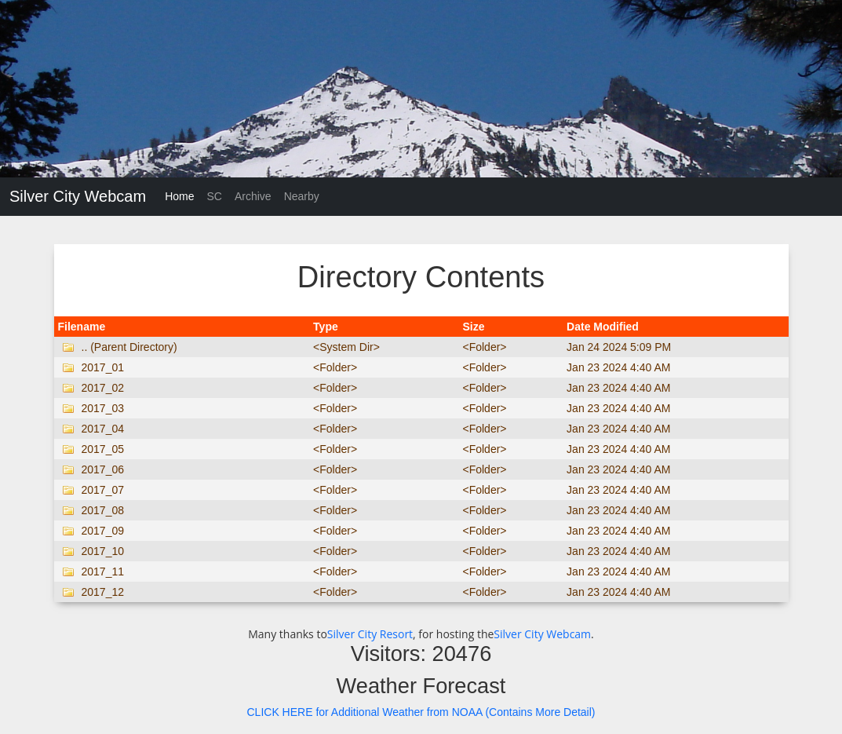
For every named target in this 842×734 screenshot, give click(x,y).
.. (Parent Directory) (129, 347)
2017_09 (103, 530)
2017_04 (103, 428)
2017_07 (103, 490)
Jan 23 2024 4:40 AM (618, 367)
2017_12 (103, 592)
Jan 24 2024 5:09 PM (619, 347)
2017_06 (103, 469)
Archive (253, 196)
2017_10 (103, 551)
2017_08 (103, 510)
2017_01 (103, 367)
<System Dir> (346, 347)
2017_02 (103, 388)
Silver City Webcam (77, 196)
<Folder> (484, 347)
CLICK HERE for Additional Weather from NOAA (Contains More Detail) (420, 712)
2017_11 (103, 571)
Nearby (301, 196)
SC (213, 196)
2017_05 (103, 449)
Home (179, 196)
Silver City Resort (370, 633)
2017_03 (103, 408)
